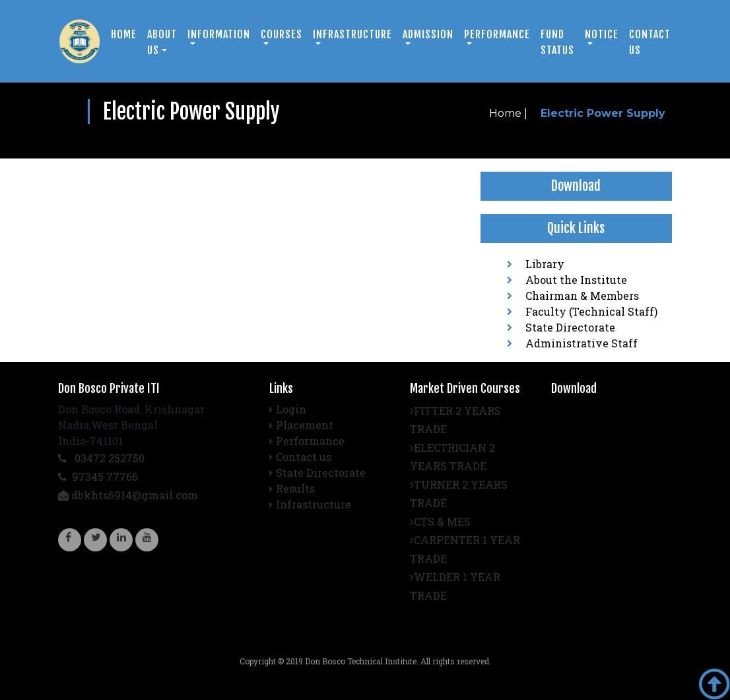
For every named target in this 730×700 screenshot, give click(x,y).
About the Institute (567, 280)
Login (291, 409)
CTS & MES (440, 521)
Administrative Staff (572, 343)
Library (535, 264)
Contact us (650, 42)
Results (295, 488)
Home (124, 34)
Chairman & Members (573, 295)
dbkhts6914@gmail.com (128, 495)
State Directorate (561, 327)
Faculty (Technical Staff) (582, 311)
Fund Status (557, 42)
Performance (310, 441)
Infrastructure (313, 504)
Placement (304, 425)
